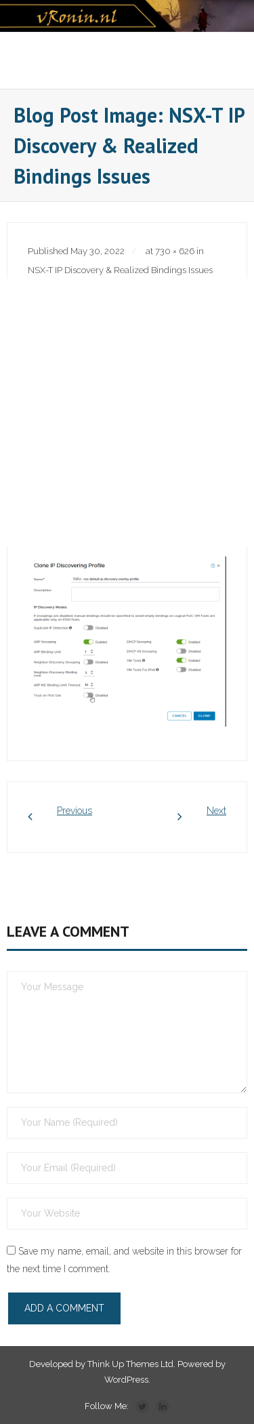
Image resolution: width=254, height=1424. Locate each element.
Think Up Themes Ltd (130, 1364)
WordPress (126, 1380)
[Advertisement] (127, 412)
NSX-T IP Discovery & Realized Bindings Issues (120, 270)
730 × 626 (174, 251)
